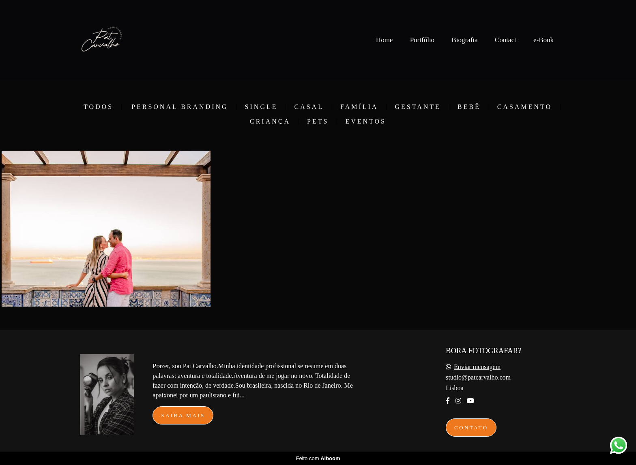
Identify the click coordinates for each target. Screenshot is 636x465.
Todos (98, 107)
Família (359, 107)
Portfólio (422, 40)
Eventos (365, 121)
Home (384, 40)
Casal (308, 107)
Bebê (469, 107)
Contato (471, 427)
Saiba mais (183, 415)
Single (261, 107)
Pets (318, 121)
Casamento (524, 107)
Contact (505, 40)
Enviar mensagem (477, 367)
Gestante (417, 107)
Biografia (464, 40)
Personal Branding (179, 107)
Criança (270, 121)
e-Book (543, 40)
